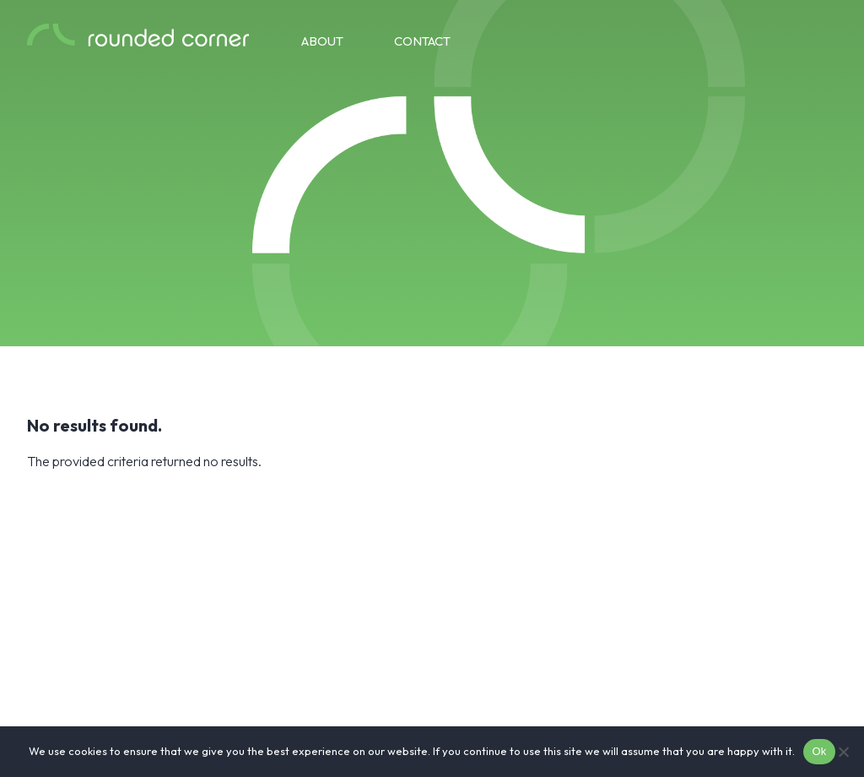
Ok (819, 751)
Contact (422, 41)
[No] (842, 751)
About (322, 41)
